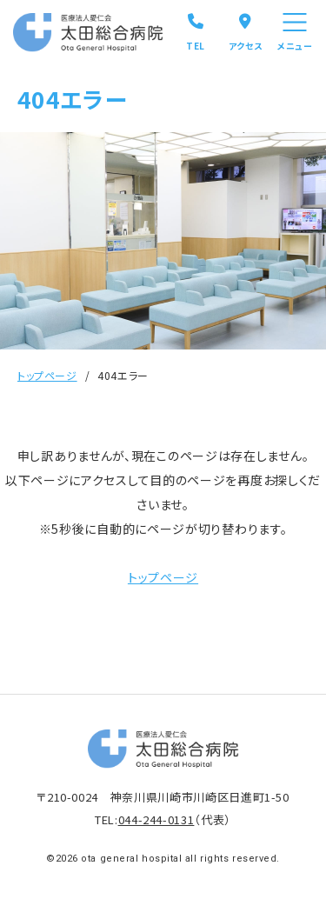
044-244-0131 (156, 819)
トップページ (47, 375)
